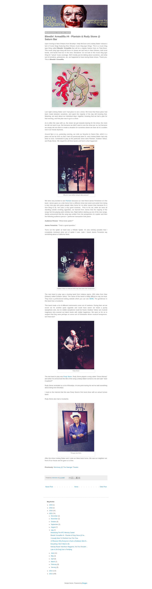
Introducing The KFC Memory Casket (63, 532)
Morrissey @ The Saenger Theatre (66, 467)
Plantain (68, 201)
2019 (51, 505)
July (52, 530)
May (52, 556)
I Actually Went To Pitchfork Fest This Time (64, 538)
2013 (51, 574)
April (52, 559)
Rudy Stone (67, 376)
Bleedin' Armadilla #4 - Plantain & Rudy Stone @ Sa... (68, 535)
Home (76, 487)
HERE (91, 299)
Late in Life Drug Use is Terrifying (61, 549)
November (54, 519)
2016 (51, 510)
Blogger (84, 583)
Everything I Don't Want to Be (60, 544)
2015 (51, 513)
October (54, 522)
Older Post (103, 487)
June (52, 553)
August (53, 527)
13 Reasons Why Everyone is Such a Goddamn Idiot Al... (69, 541)
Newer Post (49, 487)
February (54, 564)
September (54, 524)
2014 (51, 571)
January (54, 567)
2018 (51, 508)
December (54, 516)
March (53, 561)
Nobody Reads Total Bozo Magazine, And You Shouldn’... (69, 547)
